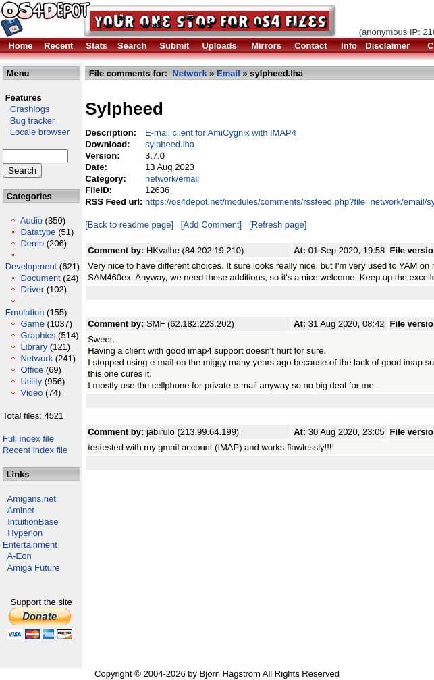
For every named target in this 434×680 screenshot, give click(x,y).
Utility (31, 381)
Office (31, 370)
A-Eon (19, 556)
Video (31, 393)
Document (40, 278)
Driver (32, 289)
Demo (32, 243)
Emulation (25, 312)
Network (36, 358)
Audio (31, 220)
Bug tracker (29, 120)
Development (31, 266)
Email (228, 73)
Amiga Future (33, 568)
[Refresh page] (277, 224)
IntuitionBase (32, 522)
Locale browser (36, 132)
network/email (172, 179)
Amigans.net (31, 499)
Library (33, 347)
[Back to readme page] (129, 224)
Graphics (37, 335)
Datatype (37, 232)
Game (32, 324)
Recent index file (35, 450)
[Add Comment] (211, 224)
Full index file (28, 439)
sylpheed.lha (169, 144)
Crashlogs (26, 109)
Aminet (20, 510)
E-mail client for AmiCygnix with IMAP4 (220, 133)
